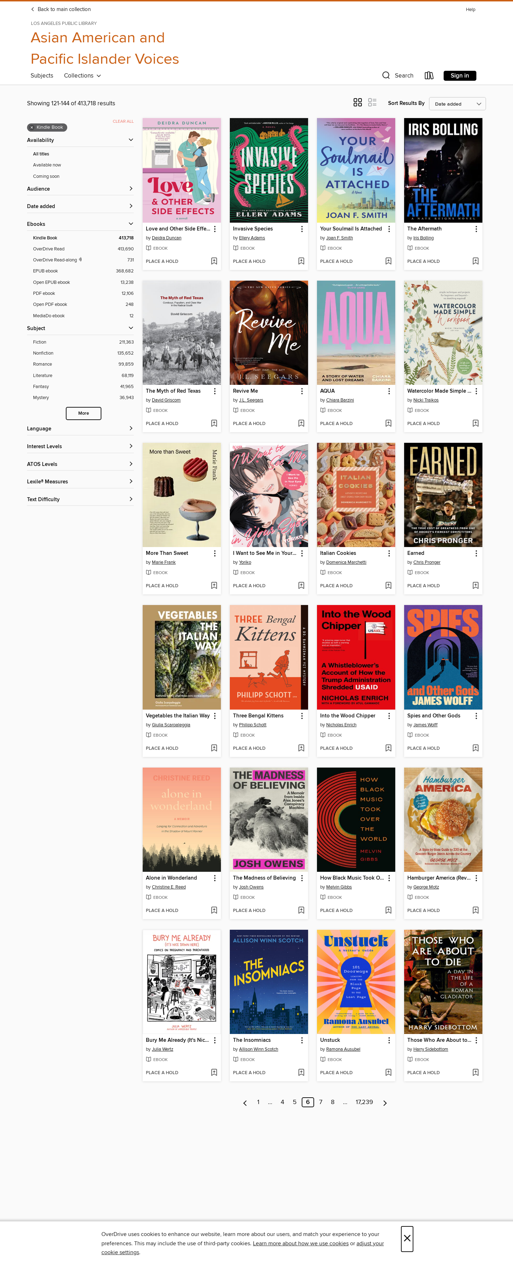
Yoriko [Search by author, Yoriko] (245, 562)
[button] (397, 77)
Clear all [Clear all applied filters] (123, 121)
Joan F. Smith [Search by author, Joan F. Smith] (339, 238)
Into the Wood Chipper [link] (347, 716)
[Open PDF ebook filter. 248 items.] (83, 304)
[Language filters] (80, 429)
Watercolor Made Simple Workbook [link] (439, 391)
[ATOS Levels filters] (80, 464)
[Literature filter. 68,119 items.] (83, 376)
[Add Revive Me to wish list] (301, 424)
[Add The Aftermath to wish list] (475, 261)
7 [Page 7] (320, 1102)
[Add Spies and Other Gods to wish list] (475, 748)
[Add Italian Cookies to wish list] (388, 586)
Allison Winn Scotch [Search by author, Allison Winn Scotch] (258, 1049)
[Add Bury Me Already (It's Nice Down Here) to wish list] (214, 1073)
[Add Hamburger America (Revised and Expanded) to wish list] (475, 911)
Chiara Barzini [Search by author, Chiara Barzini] (340, 400)
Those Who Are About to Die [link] (439, 1040)
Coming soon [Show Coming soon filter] (46, 176)
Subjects (42, 76)
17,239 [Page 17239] (364, 1102)
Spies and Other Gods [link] (433, 716)
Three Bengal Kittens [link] (258, 716)
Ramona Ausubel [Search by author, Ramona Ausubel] (343, 1049)
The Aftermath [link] (424, 229)
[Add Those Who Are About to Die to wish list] (475, 1073)
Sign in (460, 76)
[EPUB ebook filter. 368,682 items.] (83, 271)
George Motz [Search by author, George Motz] (426, 887)
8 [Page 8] (332, 1102)
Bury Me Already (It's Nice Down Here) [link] (178, 1040)
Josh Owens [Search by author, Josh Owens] (251, 887)
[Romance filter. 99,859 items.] (83, 364)
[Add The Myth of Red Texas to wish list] (214, 424)
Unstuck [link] (330, 1040)
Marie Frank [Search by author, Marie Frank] (164, 562)
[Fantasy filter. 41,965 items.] (83, 387)
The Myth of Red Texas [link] (173, 391)
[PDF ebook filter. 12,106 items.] (83, 293)
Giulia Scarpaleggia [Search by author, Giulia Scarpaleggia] (171, 725)
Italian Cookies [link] (338, 553)
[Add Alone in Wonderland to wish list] (214, 911)
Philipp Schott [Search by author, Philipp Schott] (252, 725)
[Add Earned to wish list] (475, 586)
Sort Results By (406, 103)
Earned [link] (415, 553)
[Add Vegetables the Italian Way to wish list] (214, 748)
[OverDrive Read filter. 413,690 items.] (83, 249)
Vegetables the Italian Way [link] (178, 716)
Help (470, 9)
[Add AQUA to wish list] (388, 424)
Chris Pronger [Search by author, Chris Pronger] (426, 562)
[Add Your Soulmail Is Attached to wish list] (388, 261)
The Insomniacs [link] (252, 1040)
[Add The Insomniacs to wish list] (301, 1073)
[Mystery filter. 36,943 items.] (83, 398)
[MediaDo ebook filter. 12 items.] (83, 316)
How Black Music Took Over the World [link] (352, 878)
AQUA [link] (327, 391)
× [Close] (407, 1239)
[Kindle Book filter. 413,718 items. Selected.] (83, 238)
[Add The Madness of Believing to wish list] (301, 911)
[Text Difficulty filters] (80, 500)
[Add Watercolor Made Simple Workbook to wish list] (475, 424)
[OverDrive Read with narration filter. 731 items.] (83, 260)
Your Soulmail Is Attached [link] (351, 229)
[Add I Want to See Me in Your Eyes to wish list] (301, 586)
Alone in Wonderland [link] (171, 878)
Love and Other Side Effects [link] (178, 229)
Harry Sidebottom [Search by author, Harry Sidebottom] (430, 1049)
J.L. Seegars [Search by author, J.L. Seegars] (251, 400)
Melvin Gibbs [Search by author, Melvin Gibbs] (339, 887)
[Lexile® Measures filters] (80, 482)
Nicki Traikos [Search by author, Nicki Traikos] (426, 400)
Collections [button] (82, 76)
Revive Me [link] (245, 391)
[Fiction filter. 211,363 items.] (83, 342)
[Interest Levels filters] (80, 447)
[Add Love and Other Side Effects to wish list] (214, 261)
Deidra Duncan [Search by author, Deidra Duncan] (166, 238)
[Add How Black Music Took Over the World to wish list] (388, 911)
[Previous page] (245, 1102)
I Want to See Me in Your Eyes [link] (265, 553)
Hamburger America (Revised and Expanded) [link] (439, 878)
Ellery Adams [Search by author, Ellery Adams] (252, 238)
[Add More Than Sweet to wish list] (214, 586)
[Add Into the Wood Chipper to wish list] (388, 748)
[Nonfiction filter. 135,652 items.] (83, 353)
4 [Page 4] (282, 1102)
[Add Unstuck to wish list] (388, 1073)
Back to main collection (61, 9)
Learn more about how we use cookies (301, 1243)
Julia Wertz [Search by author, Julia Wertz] (162, 1049)
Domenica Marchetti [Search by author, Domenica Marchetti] (346, 562)
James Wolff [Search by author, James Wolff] (425, 725)
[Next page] (385, 1102)
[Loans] (429, 77)
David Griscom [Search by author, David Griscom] (166, 400)
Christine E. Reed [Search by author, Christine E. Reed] (169, 887)
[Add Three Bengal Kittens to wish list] (301, 748)
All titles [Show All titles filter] (41, 154)
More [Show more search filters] (83, 413)
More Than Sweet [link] (167, 553)
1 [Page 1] (258, 1102)
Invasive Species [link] (253, 229)
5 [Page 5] (295, 1102)
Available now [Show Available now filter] (47, 165)
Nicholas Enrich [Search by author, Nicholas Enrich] (341, 725)
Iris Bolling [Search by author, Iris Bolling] (423, 238)
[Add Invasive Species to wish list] (301, 261)
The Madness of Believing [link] (264, 878)
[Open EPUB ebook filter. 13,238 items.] (83, 282)
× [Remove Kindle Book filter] (31, 128)
